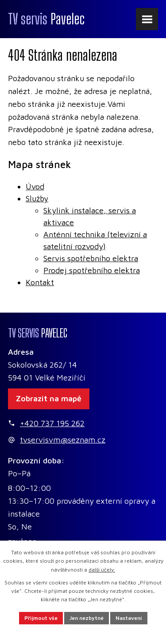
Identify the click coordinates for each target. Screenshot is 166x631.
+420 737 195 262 (52, 423)
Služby (37, 198)
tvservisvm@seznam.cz (62, 439)
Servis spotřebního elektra (90, 258)
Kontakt (40, 282)
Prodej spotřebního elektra (91, 270)
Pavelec (46, 18)
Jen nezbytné (86, 618)
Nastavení (129, 618)
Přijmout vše (41, 618)
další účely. (102, 569)
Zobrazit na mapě (48, 398)
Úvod (35, 186)
